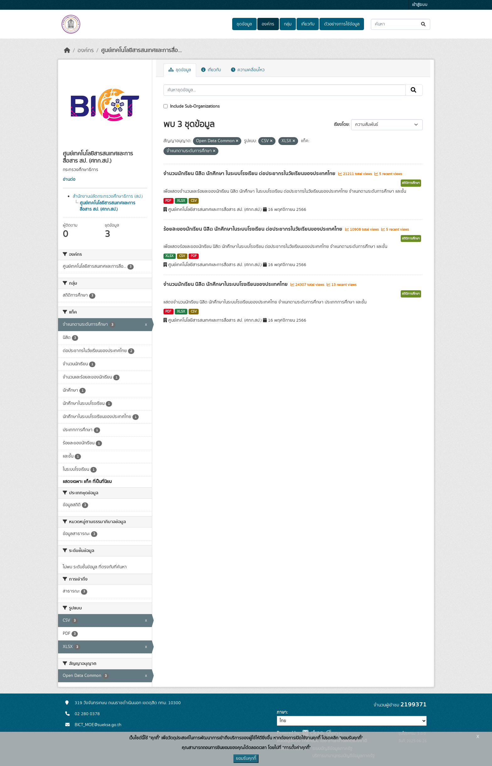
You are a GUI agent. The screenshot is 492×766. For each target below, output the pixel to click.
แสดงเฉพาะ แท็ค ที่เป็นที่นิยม (87, 482)
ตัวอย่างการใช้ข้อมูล (342, 24)
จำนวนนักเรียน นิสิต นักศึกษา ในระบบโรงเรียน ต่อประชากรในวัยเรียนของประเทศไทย (250, 173)
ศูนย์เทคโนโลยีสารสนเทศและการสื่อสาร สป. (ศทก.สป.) (107, 206)
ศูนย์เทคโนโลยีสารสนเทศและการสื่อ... (141, 50)
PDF (168, 200)
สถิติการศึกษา (411, 183)
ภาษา (282, 712)
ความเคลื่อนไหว (248, 70)
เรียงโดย (341, 124)
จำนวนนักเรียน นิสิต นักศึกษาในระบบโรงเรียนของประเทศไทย (226, 284)
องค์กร (268, 24)
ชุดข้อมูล (244, 24)
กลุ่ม (287, 24)
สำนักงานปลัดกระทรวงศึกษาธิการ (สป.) (108, 196)
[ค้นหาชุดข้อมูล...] (400, 24)
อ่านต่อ (69, 179)
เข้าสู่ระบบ (419, 5)
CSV (194, 200)
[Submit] (423, 24)
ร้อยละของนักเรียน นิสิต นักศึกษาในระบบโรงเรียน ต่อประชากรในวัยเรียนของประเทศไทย (253, 229)
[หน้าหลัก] (67, 50)
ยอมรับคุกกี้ (246, 758)
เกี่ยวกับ (307, 24)
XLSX (181, 200)
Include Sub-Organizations (191, 106)
